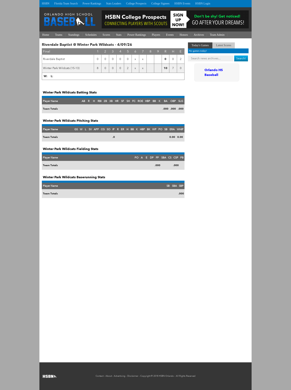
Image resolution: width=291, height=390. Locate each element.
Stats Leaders (113, 3)
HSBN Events (182, 3)
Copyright (145, 375)
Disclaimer (132, 375)
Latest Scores (223, 45)
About (108, 375)
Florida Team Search (66, 3)
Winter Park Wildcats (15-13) (61, 68)
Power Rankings (92, 3)
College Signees (160, 3)
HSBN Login (202, 3)
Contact (99, 375)
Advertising (119, 375)
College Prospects (136, 3)
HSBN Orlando (166, 375)
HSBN (45, 3)
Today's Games (200, 45)
